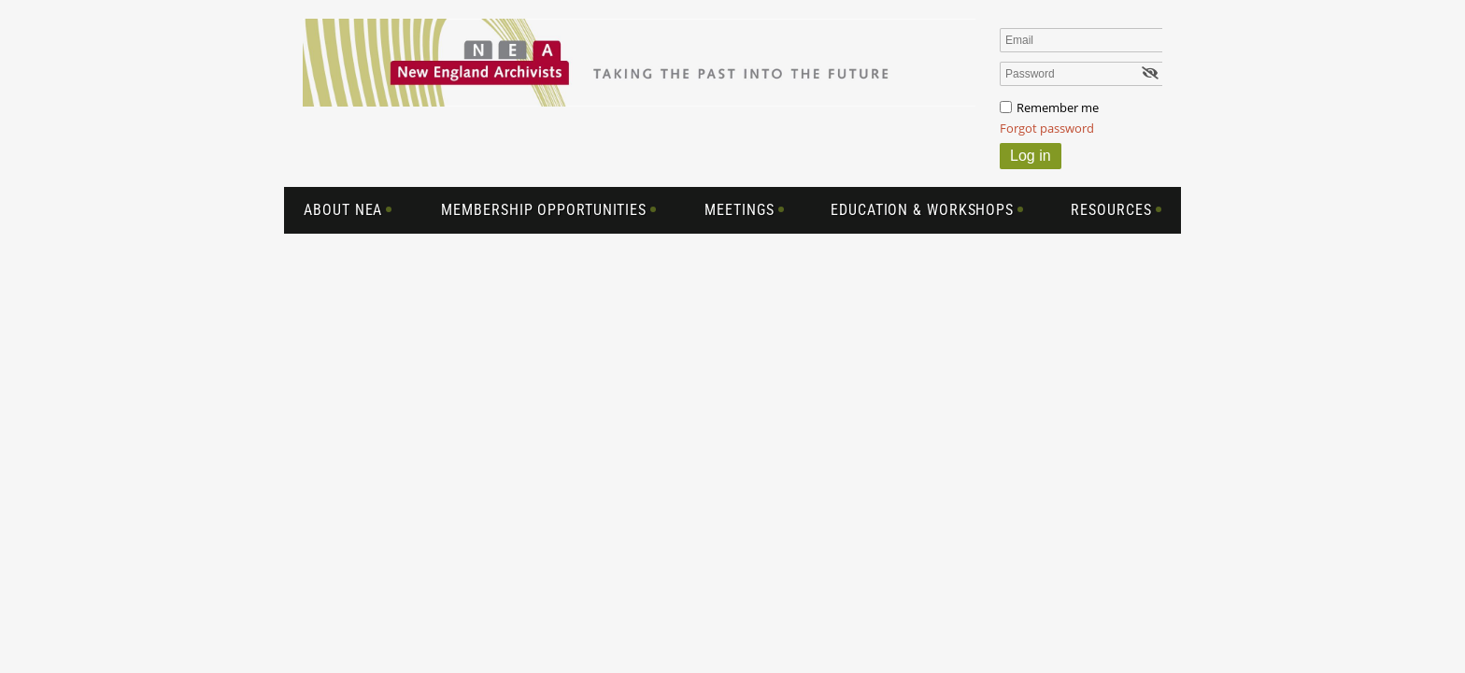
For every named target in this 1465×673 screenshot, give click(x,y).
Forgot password (1047, 128)
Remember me (1058, 107)
